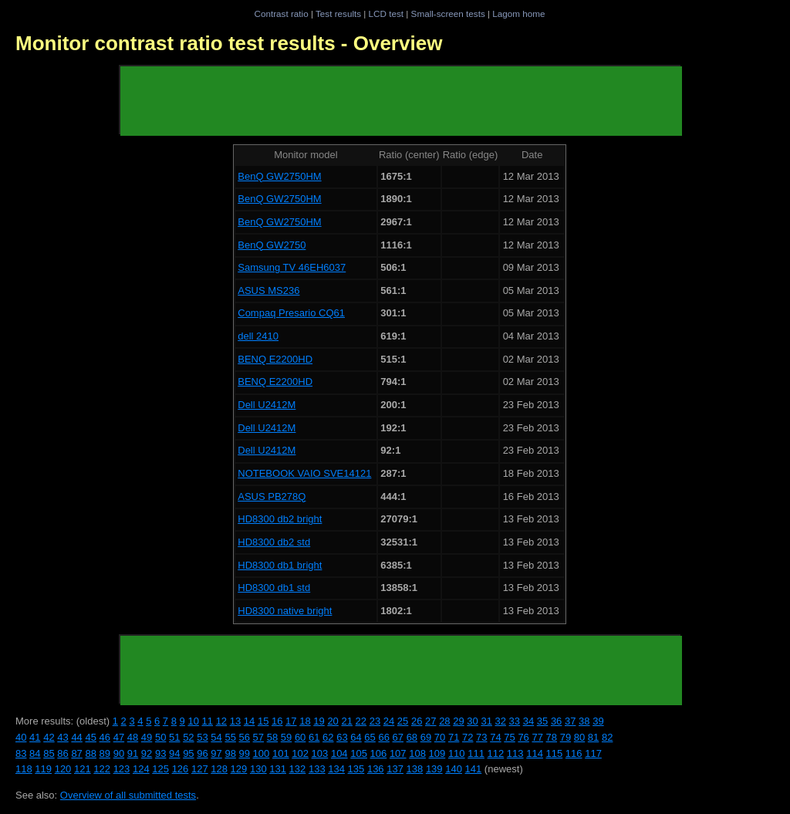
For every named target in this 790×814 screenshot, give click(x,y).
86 (62, 753)
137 (395, 769)
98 (230, 753)
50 (160, 737)
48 (132, 737)
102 (300, 753)
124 (141, 769)
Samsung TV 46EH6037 (292, 267)
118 (23, 769)
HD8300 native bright (285, 610)
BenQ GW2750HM (279, 176)
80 (579, 737)
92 (146, 753)
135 (356, 769)
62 (327, 737)
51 (174, 737)
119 (43, 769)
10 (192, 721)
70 (439, 737)
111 (476, 753)
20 (332, 721)
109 (437, 753)
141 (473, 769)
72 (467, 737)
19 (318, 721)
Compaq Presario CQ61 (291, 313)
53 (202, 737)
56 (244, 737)
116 (573, 753)
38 (584, 721)
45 (90, 737)
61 (314, 737)
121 (82, 769)
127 (199, 769)
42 (48, 737)
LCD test (386, 13)
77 (537, 737)
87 (76, 753)
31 (486, 721)
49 (146, 737)
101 (280, 753)
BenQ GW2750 (272, 245)
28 (444, 721)
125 (160, 769)
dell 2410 (258, 336)
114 (534, 753)
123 (121, 769)
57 (258, 737)
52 (188, 737)
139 (434, 769)
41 (34, 737)
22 (361, 721)
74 (495, 737)
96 (202, 753)
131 (277, 769)
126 (180, 769)
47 (118, 737)
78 (551, 737)
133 (317, 769)
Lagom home (518, 13)
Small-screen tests (448, 13)
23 (375, 721)
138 (415, 769)
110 (456, 753)
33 (514, 721)
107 (398, 753)
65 (369, 737)
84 (34, 753)
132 (297, 769)
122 (101, 769)
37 (570, 721)
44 (76, 737)
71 (453, 737)
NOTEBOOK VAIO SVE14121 (304, 473)
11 (207, 721)
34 (528, 721)
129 (239, 769)
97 (216, 753)
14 (249, 721)
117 (593, 753)
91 (132, 753)
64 (355, 737)
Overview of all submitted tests (128, 795)
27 (430, 721)
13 (235, 721)
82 (607, 737)
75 (509, 737)
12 (221, 721)
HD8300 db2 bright (280, 519)
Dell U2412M (266, 404)
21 (346, 721)
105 (358, 753)
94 (174, 753)
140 (453, 769)
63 (341, 737)
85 (48, 753)
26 (416, 721)
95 (188, 753)
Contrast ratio (281, 13)
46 (105, 737)
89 (105, 753)
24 (388, 721)
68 (412, 737)
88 (90, 753)
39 (597, 721)
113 (515, 753)
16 (277, 721)
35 (542, 721)
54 (216, 737)
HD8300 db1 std (274, 587)
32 (500, 721)
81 (593, 737)
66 (383, 737)
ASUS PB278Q (272, 496)
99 (244, 753)
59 (286, 737)
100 (261, 753)
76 (523, 737)
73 (481, 737)
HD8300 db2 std (274, 542)
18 (304, 721)
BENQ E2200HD (275, 359)
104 (339, 753)
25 (402, 721)
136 (375, 769)
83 (20, 753)
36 (556, 721)
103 (320, 753)
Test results (338, 13)
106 (378, 753)
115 (554, 753)
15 (263, 721)
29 (458, 721)
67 (398, 737)
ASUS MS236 (268, 290)
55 (230, 737)
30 (472, 721)
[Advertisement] (401, 101)
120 (63, 769)
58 (272, 737)
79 (565, 737)
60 (300, 737)
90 (118, 753)
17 (290, 721)
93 (160, 753)
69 (425, 737)
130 (258, 769)
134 (336, 769)
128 (219, 769)
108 (417, 753)
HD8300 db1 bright (280, 565)
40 (20, 737)
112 (496, 753)
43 (62, 737)
